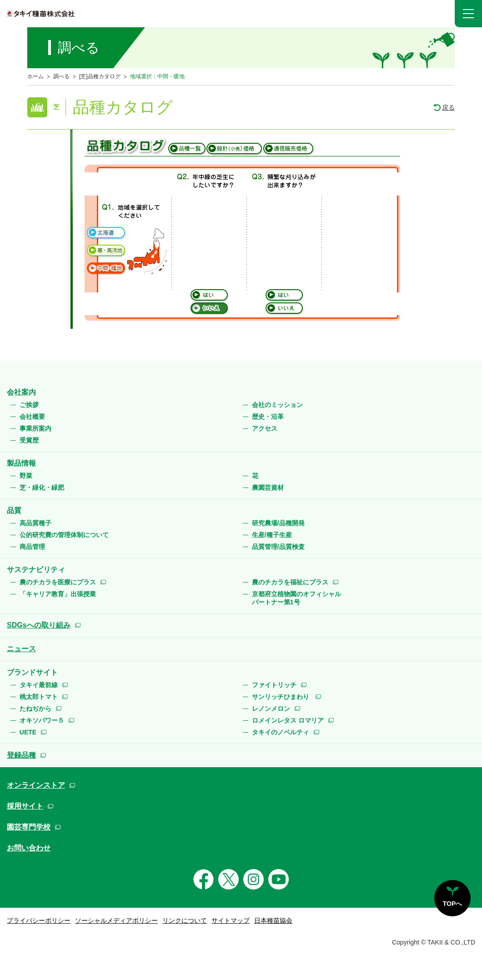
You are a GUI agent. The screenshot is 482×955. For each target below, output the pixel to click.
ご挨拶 (29, 404)
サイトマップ (230, 920)
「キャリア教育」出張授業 (58, 594)
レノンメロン (271, 708)
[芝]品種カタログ (99, 76)
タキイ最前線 (39, 685)
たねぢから (35, 708)
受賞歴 (29, 440)
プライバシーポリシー (38, 920)
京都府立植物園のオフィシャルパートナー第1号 (296, 598)
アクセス (264, 428)
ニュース (21, 649)
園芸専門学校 (28, 827)
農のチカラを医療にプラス (58, 582)
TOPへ (452, 903)
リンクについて (184, 920)
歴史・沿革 (268, 416)
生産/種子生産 (272, 534)
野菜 (26, 475)
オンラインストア (36, 785)
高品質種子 (35, 523)
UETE (28, 732)
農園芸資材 (268, 487)
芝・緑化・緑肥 (42, 487)
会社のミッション (277, 404)
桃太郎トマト (39, 696)
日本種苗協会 (273, 920)
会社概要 (32, 416)
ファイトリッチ (274, 685)
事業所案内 (35, 428)
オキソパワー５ (42, 720)
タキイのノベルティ (280, 732)
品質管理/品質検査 (278, 546)
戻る (448, 107)
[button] (468, 13)
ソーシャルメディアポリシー (116, 920)
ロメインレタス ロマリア (288, 720)
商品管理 (32, 546)
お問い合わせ (28, 848)
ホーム (35, 76)
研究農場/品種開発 (278, 523)
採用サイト (25, 806)
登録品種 (21, 755)
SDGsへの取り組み (38, 625)
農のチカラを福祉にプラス (290, 582)
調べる (61, 76)
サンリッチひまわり (281, 696)
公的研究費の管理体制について (64, 534)
